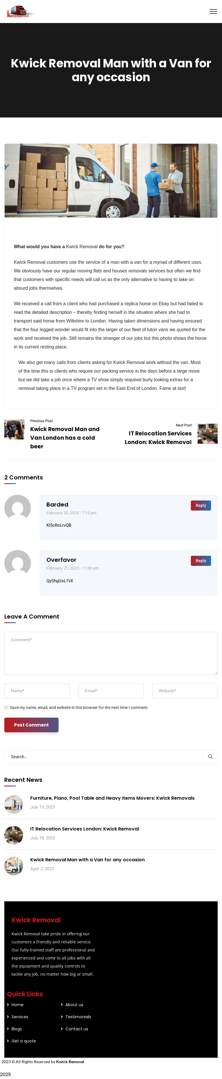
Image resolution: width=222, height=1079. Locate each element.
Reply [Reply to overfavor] (201, 560)
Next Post (184, 425)
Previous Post (41, 421)
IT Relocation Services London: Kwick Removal (84, 829)
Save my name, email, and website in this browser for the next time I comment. (79, 707)
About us (74, 1005)
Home (18, 1005)
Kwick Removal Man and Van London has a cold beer (65, 437)
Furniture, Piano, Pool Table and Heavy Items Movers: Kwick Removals (112, 798)
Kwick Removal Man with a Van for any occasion (87, 859)
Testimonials (78, 1017)
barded (57, 504)
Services (20, 1017)
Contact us (76, 1029)
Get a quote (24, 1041)
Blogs (17, 1029)
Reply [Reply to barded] (201, 505)
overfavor (61, 560)
